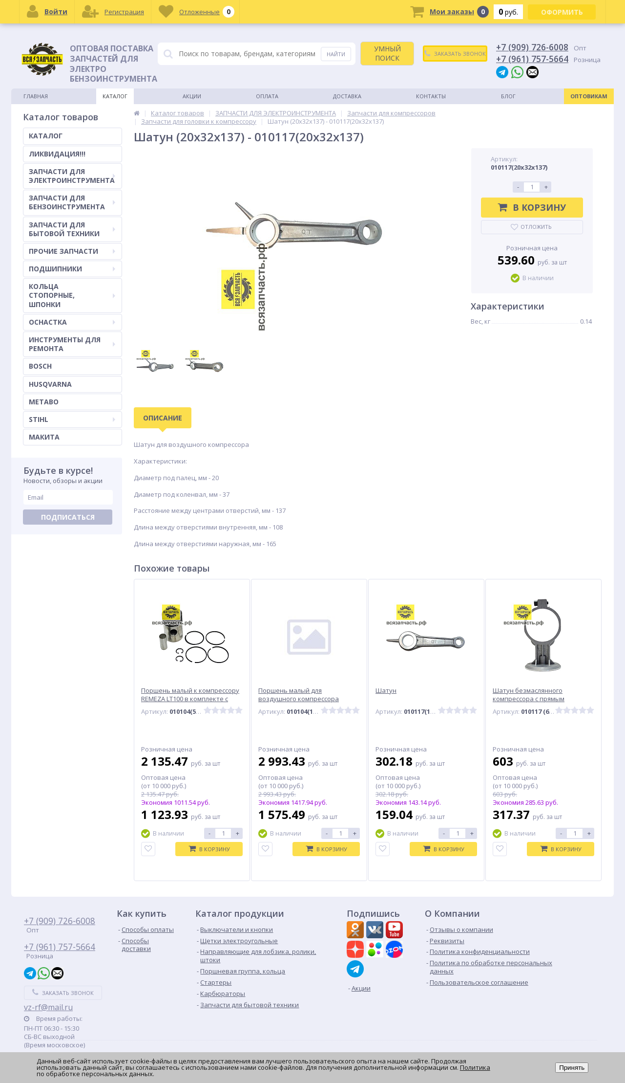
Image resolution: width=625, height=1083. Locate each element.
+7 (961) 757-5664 (532, 59)
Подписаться (68, 517)
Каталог (115, 96)
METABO (44, 401)
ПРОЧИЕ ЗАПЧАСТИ (72, 251)
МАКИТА (44, 437)
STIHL (72, 419)
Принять (571, 1067)
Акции (192, 96)
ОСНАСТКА (72, 322)
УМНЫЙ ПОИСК (387, 53)
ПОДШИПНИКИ (72, 268)
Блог (508, 96)
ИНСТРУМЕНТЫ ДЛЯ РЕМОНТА (72, 344)
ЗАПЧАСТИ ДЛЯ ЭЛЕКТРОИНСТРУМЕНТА (72, 176)
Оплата (267, 96)
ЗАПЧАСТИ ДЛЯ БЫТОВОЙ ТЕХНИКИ (72, 229)
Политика (475, 1067)
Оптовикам (588, 96)
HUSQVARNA (50, 384)
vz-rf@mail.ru (48, 1007)
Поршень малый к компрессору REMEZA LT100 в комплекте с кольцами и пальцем (190, 698)
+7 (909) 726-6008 (532, 47)
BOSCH (40, 366)
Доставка (347, 96)
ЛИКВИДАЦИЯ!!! (57, 153)
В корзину (532, 207)
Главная (35, 96)
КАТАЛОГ (45, 135)
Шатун (385, 690)
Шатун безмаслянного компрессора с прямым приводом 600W (528, 698)
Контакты (431, 96)
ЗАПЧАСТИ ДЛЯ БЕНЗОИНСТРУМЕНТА (72, 202)
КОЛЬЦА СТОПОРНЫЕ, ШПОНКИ (72, 295)
